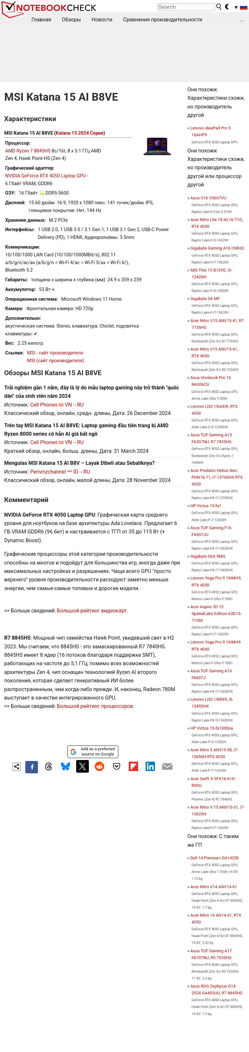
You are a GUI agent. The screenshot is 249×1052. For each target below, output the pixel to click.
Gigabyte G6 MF (205, 298)
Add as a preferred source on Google (92, 751)
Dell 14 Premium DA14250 (214, 858)
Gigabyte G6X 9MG (207, 556)
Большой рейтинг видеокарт (92, 611)
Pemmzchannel (48, 472)
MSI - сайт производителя (55, 353)
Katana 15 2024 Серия (79, 133)
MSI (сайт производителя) (55, 361)
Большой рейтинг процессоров (95, 706)
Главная (41, 20)
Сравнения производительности (162, 20)
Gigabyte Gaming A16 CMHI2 (217, 248)
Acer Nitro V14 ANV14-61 (213, 886)
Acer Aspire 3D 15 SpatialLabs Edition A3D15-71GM (216, 613)
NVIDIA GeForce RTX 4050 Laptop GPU (45, 176)
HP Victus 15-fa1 (205, 505)
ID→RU (81, 472)
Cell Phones (43, 405)
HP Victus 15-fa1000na (211, 728)
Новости (101, 20)
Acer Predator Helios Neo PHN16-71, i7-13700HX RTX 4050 (216, 477)
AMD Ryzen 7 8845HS (28, 151)
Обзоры (71, 20)
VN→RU (74, 405)
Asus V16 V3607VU (208, 198)
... (241, 20)
